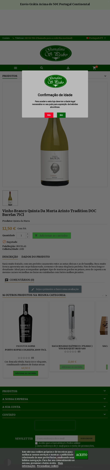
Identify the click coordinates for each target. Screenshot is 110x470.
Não (49, 115)
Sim (61, 115)
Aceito (81, 455)
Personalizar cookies (47, 466)
